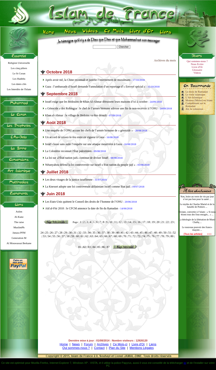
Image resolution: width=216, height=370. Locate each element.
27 (56, 232)
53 (44, 236)
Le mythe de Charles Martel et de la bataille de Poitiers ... (197, 205)
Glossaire (197, 69)
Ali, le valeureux (194, 108)
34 (89, 232)
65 (101, 236)
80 (171, 236)
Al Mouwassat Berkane (18, 243)
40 (117, 232)
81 (79, 247)
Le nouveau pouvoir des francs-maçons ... (197, 228)
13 (124, 222)
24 (42, 232)
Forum (88, 344)
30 (70, 232)
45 (141, 232)
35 (93, 232)
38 (108, 232)
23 (172, 222)
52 (174, 232)
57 (63, 236)
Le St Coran (18, 73)
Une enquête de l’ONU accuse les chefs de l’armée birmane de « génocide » (89, 130)
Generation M (19, 237)
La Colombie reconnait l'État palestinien (68, 151)
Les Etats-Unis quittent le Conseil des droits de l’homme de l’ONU (84, 201)
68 (115, 236)
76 (153, 236)
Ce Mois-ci (120, 344)
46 (145, 232)
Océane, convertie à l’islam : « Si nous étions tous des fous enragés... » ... (197, 213)
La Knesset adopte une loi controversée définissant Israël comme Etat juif (87, 186)
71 (129, 236)
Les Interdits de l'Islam (19, 89)
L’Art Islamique (194, 97)
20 (157, 222)
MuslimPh (18, 227)
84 (93, 247)
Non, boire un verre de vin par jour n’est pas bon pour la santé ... (197, 197)
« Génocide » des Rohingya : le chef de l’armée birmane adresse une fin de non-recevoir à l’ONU (101, 108)
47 (150, 232)
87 (108, 247)
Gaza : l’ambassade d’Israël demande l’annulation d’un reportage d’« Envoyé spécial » (95, 86)
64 (96, 236)
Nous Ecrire (197, 64)
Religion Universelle (19, 62)
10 (110, 222)
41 (122, 232)
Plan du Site (117, 348)
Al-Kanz (19, 216)
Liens (152, 344)
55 (53, 236)
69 (120, 236)
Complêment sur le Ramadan (196, 104)
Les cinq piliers (19, 68)
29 (65, 232)
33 (84, 232)
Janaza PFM (18, 232)
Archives (103, 344)
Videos (197, 72)
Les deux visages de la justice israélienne (68, 179)
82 (84, 247)
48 (155, 232)
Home (64, 344)
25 (46, 232)
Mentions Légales (142, 348)
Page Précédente (55, 222)
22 (167, 222)
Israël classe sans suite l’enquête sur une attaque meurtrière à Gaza (83, 144)
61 (82, 236)
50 (164, 232)
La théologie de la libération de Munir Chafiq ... (197, 220)
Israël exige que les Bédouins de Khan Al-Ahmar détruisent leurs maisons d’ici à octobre (96, 101)
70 (124, 236)
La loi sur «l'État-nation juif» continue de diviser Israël (76, 157)
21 (162, 222)
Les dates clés (19, 83)
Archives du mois (165, 60)
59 (72, 236)
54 (49, 236)
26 (51, 232)
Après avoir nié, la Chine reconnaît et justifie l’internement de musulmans (88, 80)
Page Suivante (125, 247)
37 (103, 232)
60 (77, 236)
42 (127, 232)
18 (148, 222)
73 (139, 236)
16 (139, 222)
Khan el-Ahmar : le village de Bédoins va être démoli (76, 115)
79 (167, 236)
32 (79, 232)
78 (162, 236)
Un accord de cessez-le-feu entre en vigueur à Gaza (74, 137)
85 (98, 247)
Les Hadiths (19, 78)
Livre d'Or (197, 66)
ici (185, 362)
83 (89, 247)
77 (157, 236)
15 (134, 222)
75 (148, 236)
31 (75, 232)
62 (86, 236)
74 (143, 236)
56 (58, 236)
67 (110, 236)
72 (134, 236)
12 (120, 222)
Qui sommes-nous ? (197, 61)
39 (112, 232)
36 (98, 232)
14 (129, 222)
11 (115, 222)
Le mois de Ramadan (197, 91)
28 (60, 232)
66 (105, 236)
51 (169, 232)
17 (143, 222)
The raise (19, 222)
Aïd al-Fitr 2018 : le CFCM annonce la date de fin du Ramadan (81, 208)
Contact (99, 348)
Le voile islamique (195, 94)
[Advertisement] (197, 147)
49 (160, 232)
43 (131, 232)
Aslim (19, 211)
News (76, 344)
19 (153, 222)
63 (91, 236)
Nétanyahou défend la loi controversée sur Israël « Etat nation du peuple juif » (90, 164)
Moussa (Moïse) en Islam (199, 100)
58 (67, 236)
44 (136, 232)
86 (103, 247)
